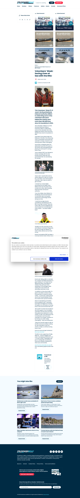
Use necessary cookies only (39, 258)
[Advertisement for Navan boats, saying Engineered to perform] (44, 55)
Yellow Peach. (46, 494)
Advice (43, 6)
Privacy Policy (40, 463)
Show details (63, 254)
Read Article (21, 410)
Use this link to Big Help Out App (43, 345)
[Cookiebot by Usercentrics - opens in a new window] (62, 238)
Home (36, 65)
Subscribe (59, 2)
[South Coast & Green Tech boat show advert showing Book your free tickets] (44, 22)
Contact (25, 463)
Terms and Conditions (50, 463)
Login (51, 2)
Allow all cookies (59, 258)
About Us (19, 463)
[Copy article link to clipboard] (30, 19)
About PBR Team (47, 367)
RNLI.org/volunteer (39, 332)
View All (60, 381)
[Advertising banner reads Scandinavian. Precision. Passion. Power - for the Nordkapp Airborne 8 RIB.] (44, 39)
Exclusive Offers (61, 6)
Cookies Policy (32, 463)
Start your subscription (27, 474)
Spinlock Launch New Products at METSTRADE (43, 67)
